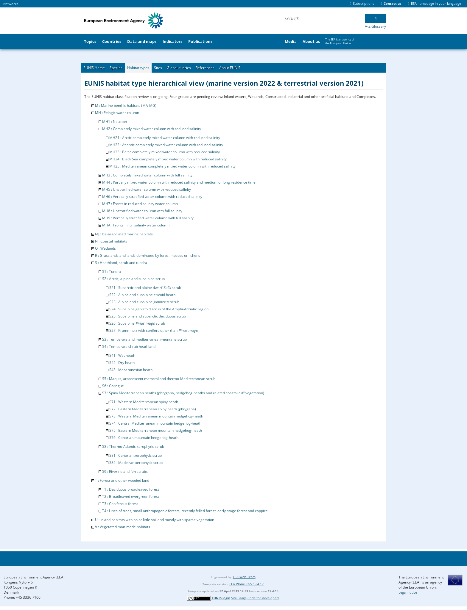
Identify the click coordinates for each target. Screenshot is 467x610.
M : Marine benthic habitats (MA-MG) (125, 105)
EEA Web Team (244, 577)
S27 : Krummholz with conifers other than (153, 330)
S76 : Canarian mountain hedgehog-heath (143, 437)
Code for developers (263, 598)
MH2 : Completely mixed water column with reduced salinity (151, 128)
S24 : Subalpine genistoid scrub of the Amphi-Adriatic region (158, 309)
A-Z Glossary (375, 26)
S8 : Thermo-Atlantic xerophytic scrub (133, 446)
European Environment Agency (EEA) (34, 577)
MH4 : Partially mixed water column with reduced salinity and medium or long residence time (179, 182)
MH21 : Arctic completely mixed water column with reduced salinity (164, 137)
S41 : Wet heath (122, 355)
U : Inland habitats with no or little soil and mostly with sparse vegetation (154, 519)
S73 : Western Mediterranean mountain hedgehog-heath (156, 416)
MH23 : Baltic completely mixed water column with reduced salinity (164, 151)
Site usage (239, 598)
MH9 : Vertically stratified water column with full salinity (148, 217)
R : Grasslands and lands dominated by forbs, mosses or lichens (147, 255)
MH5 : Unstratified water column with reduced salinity (146, 189)
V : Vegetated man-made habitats (122, 526)
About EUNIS (229, 67)
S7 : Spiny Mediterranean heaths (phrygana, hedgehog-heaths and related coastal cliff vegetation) (183, 392)
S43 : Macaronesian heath (130, 369)
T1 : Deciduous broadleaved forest (130, 489)
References (205, 67)
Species (116, 67)
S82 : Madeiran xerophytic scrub (136, 462)
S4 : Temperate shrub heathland (128, 346)
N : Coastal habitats (111, 241)
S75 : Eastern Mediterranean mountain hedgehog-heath (155, 430)
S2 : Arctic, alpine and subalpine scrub (133, 278)
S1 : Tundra (111, 271)
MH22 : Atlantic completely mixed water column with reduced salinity (166, 144)
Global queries (179, 67)
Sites (158, 67)
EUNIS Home (94, 67)
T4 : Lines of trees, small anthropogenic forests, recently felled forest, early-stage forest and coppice (185, 510)
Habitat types (138, 67)
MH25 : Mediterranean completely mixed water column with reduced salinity (172, 166)
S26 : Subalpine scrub (137, 323)
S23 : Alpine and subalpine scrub (144, 301)
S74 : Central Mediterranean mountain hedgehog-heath (155, 423)
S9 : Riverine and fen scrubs (125, 471)
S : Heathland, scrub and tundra (121, 262)
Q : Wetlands (105, 248)
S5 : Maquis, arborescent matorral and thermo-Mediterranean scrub (158, 378)
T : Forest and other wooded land (122, 480)
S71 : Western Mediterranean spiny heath (143, 401)
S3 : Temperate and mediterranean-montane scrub (144, 339)
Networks (10, 3)
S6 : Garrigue (113, 385)
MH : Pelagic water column (117, 112)
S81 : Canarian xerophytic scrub (135, 455)
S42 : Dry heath (122, 362)
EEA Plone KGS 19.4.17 (246, 584)
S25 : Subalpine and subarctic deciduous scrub (147, 316)
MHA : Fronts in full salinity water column (135, 225)
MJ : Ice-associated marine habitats (124, 234)
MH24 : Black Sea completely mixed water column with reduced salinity (168, 159)
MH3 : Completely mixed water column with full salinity (147, 175)
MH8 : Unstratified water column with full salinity (142, 210)
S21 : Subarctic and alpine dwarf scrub (145, 287)
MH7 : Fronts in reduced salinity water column (140, 203)
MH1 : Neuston (114, 121)
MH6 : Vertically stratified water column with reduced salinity (152, 196)
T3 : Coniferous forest (120, 503)
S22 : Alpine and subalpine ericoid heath (142, 294)
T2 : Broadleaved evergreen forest (130, 496)
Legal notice (407, 592)
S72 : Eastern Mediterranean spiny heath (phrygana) (152, 409)
